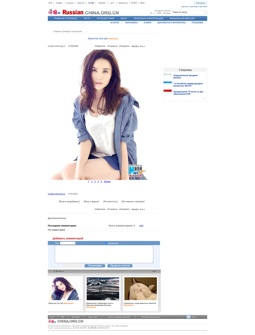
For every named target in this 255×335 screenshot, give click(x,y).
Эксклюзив (77, 31)
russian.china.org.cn (56, 46)
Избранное (100, 46)
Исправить (124, 46)
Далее (107, 181)
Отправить (112, 46)
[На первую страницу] (133, 201)
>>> (141, 225)
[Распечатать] (110, 201)
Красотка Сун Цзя (60, 307)
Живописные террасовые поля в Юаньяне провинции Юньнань (99, 309)
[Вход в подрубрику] (69, 201)
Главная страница (61, 31)
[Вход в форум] (91, 201)
